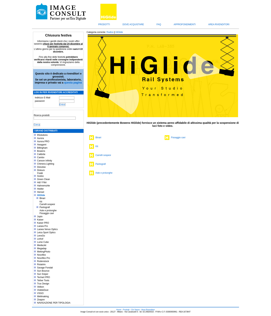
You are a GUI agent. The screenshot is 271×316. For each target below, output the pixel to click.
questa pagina (73, 82)
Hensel (40, 192)
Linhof (40, 239)
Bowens (41, 151)
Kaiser (40, 219)
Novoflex (41, 255)
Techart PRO (43, 277)
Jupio (40, 216)
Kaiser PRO (43, 223)
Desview (41, 167)
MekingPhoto (43, 251)
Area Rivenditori (218, 24)
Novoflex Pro (43, 258)
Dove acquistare (133, 24)
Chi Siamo (135, 310)
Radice (110, 32)
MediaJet (41, 245)
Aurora (40, 138)
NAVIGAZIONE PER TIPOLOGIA (53, 303)
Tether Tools (43, 280)
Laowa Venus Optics (47, 229)
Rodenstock (43, 261)
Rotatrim (41, 264)
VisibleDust (42, 290)
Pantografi (45, 207)
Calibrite (41, 154)
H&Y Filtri (41, 182)
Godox (40, 176)
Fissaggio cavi (47, 213)
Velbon (40, 287)
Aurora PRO (43, 141)
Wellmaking (43, 296)
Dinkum (41, 170)
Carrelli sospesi (47, 204)
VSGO (40, 293)
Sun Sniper (42, 274)
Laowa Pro (42, 226)
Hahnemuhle (43, 185)
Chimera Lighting (45, 164)
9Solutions (42, 135)
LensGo (41, 235)
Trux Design (43, 283)
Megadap (41, 248)
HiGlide (41, 195)
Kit (41, 201)
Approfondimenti (185, 24)
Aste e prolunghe (48, 210)
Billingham (42, 148)
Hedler (40, 189)
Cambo (40, 157)
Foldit (40, 173)
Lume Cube (43, 242)
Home (118, 310)
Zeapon (41, 299)
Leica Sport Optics (46, 232)
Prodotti (104, 24)
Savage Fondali (45, 267)
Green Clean (43, 179)
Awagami (41, 144)
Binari (42, 198)
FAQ (159, 24)
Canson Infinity (44, 160)
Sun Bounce (43, 271)
